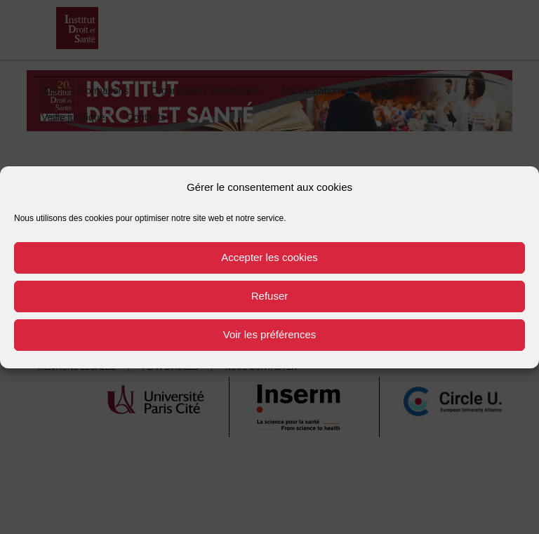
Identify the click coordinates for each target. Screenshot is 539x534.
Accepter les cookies (269, 257)
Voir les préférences (270, 334)
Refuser (269, 296)
